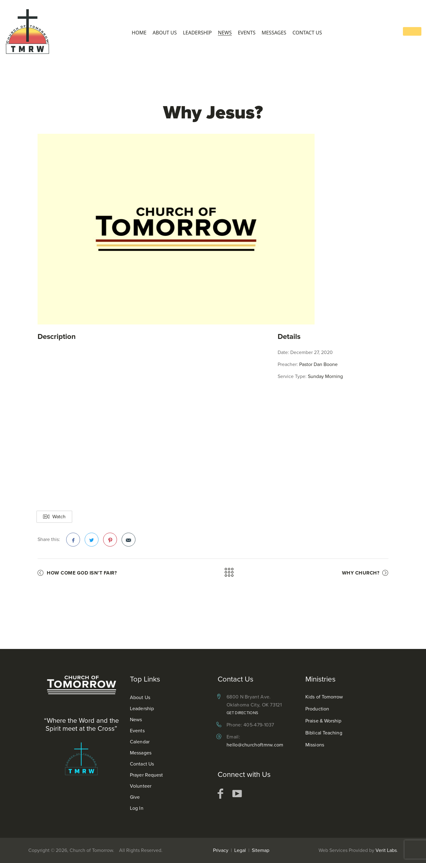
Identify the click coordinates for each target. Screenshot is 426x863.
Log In (136, 808)
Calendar (140, 741)
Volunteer (140, 785)
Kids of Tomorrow (324, 696)
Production (317, 708)
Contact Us (307, 33)
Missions (314, 744)
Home (139, 33)
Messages (274, 33)
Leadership (197, 33)
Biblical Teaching (323, 732)
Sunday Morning (325, 376)
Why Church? (361, 572)
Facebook (73, 542)
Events (246, 33)
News (225, 33)
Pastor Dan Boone (318, 364)
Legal (240, 850)
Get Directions (242, 713)
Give (135, 797)
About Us (165, 33)
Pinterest (110, 542)
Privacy (220, 850)
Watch (54, 516)
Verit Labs (386, 850)
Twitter (91, 542)
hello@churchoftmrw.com (255, 744)
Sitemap (260, 850)
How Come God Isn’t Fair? (82, 572)
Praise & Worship (323, 720)
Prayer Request (146, 774)
